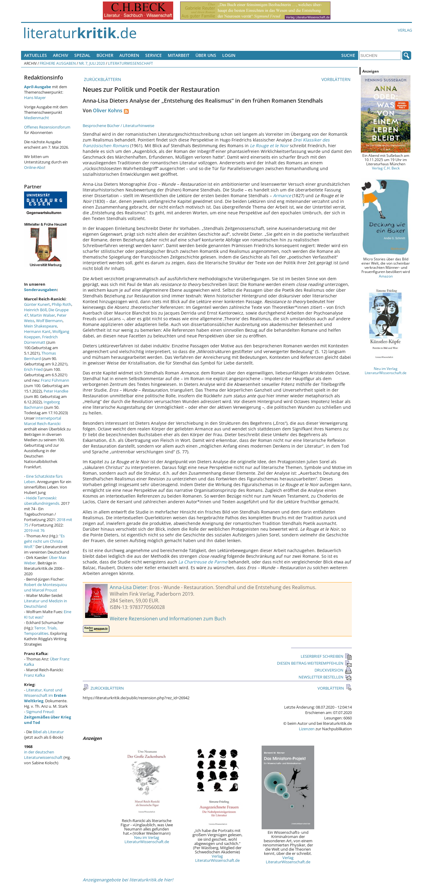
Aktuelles (35, 55)
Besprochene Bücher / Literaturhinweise (118, 125)
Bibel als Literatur (48, 731)
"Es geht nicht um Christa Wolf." (44, 541)
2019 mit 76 (34, 530)
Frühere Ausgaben (58, 63)
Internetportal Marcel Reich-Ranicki (42, 420)
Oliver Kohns (107, 110)
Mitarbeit (178, 55)
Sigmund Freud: (47, 717)
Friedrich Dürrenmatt (41, 339)
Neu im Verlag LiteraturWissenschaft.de (146, 839)
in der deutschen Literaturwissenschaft (43, 754)
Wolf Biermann (49, 320)
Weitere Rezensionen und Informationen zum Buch (168, 618)
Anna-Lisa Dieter (128, 587)
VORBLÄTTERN (336, 79)
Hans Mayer (35, 97)
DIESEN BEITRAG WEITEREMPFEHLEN (314, 663)
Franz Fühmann (55, 380)
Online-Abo (34, 167)
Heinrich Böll (35, 309)
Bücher (105, 55)
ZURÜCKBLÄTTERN (102, 79)
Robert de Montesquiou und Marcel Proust (45, 587)
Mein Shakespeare (40, 326)
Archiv (60, 55)
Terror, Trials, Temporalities (40, 630)
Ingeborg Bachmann (42, 404)
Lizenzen (307, 728)
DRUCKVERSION (333, 670)
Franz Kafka (34, 675)
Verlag (405, 30)
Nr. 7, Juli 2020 (92, 63)
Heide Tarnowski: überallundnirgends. (42, 500)
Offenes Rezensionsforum (47, 127)
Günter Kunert (37, 304)
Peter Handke (56, 391)
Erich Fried (33, 369)
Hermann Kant (37, 331)
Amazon (386, 276)
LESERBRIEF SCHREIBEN (326, 656)
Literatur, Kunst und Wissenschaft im (45, 695)
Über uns (205, 55)
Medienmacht (36, 117)
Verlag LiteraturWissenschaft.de (217, 858)
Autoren (129, 55)
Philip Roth (61, 304)
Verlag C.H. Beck (386, 168)
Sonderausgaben (40, 289)
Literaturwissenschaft (130, 63)
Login (228, 55)
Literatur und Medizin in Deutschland (45, 603)
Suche (348, 55)
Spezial (82, 55)
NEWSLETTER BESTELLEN (325, 677)
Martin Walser (42, 315)
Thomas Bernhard (40, 355)
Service (153, 55)
